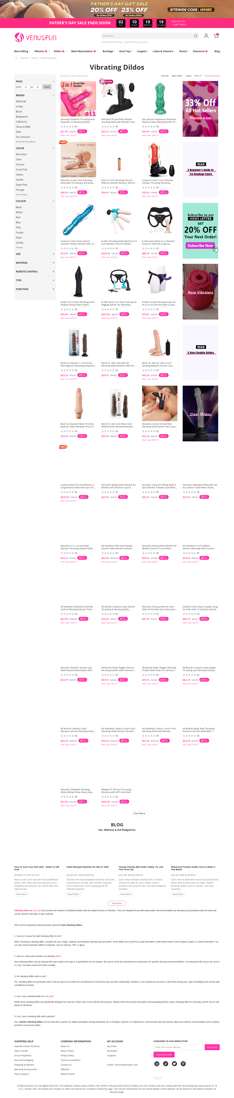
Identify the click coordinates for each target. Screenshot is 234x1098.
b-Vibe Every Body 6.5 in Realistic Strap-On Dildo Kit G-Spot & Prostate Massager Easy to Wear (158, 244)
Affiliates (65, 1069)
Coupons (111, 1055)
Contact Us (66, 1064)
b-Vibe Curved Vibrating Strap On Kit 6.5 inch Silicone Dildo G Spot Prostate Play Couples (159, 305)
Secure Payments (22, 1055)
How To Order (21, 1050)
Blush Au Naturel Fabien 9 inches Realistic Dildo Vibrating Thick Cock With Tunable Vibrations (78, 426)
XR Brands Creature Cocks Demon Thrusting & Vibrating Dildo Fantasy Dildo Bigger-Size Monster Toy (118, 610)
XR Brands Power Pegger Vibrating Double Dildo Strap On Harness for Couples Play (159, 670)
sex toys (37, 910)
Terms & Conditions (70, 1060)
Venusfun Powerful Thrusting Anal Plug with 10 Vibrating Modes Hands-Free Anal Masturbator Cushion (78, 123)
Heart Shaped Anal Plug (111, 42)
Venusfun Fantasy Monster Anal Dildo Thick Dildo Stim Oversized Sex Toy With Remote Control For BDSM (158, 610)
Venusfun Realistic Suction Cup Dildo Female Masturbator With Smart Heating (76, 670)
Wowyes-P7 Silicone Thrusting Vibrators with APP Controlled (116, 791)
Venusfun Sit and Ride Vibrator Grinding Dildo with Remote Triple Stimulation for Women (118, 122)
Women (25, 58)
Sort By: (165, 75)
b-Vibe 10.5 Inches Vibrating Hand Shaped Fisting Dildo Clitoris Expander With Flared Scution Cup (78, 305)
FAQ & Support (21, 1074)
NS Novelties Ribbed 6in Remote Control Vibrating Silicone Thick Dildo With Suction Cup (77, 609)
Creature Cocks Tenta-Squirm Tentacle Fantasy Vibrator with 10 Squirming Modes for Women (77, 244)
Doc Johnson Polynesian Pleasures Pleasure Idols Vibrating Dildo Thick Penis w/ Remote (159, 122)
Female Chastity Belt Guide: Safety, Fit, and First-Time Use (141, 868)
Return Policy (67, 1050)
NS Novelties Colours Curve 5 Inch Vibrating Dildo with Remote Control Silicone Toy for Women (159, 731)
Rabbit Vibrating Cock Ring (135, 42)
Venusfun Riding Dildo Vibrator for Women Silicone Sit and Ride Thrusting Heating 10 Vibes (159, 548)
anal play (48, 996)
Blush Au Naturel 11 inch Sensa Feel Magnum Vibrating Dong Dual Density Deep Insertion (78, 366)
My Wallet (112, 1050)
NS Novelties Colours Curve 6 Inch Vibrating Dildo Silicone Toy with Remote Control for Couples (118, 731)
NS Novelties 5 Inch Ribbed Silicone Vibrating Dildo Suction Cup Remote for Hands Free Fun (199, 548)
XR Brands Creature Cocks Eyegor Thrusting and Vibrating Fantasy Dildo (199, 670)
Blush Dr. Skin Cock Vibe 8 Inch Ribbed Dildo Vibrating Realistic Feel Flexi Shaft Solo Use (117, 426)
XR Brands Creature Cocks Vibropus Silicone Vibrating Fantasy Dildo (78, 731)
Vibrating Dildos (49, 58)
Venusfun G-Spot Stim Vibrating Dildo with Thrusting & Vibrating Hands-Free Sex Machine (77, 183)
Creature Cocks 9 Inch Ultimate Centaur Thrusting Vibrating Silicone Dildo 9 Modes (157, 183)
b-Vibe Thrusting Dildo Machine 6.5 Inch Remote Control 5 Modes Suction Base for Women (119, 244)
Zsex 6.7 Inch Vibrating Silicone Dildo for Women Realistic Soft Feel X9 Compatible (118, 183)
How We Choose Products (27, 1046)
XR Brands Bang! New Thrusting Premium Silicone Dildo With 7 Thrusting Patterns (199, 731)
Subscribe (212, 1047)
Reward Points (68, 1074)
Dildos (34, 58)
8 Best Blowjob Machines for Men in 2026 (88, 866)
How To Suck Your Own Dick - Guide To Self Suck (36, 868)
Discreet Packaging (23, 1060)
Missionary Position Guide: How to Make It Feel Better (193, 868)
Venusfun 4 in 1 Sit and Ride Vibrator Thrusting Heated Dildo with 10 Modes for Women (77, 548)
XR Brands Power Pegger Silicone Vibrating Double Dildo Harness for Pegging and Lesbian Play (118, 670)
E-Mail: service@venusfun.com (122, 1064)
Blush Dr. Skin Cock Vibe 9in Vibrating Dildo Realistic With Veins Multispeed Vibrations (118, 366)
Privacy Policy (67, 1055)
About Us (65, 1046)
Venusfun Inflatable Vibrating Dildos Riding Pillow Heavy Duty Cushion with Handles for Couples (78, 792)
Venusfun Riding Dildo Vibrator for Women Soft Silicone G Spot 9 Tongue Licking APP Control (118, 487)
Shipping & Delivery (24, 1064)
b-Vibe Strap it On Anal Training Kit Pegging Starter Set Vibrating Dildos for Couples (119, 305)
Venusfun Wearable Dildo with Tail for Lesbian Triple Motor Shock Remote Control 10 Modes (200, 487)
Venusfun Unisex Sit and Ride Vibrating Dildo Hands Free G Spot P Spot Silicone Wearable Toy (159, 426)
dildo (57, 956)
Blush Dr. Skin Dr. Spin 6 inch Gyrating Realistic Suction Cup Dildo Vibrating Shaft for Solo (157, 366)
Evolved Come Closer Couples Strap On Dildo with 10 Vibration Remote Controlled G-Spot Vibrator (200, 609)
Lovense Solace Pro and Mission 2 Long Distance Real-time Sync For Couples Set (77, 487)
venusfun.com (31, 1085)
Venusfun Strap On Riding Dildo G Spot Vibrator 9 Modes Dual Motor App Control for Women (159, 487)
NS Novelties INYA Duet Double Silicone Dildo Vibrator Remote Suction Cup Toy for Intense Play (117, 548)
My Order (112, 1046)
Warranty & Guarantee (25, 1069)
